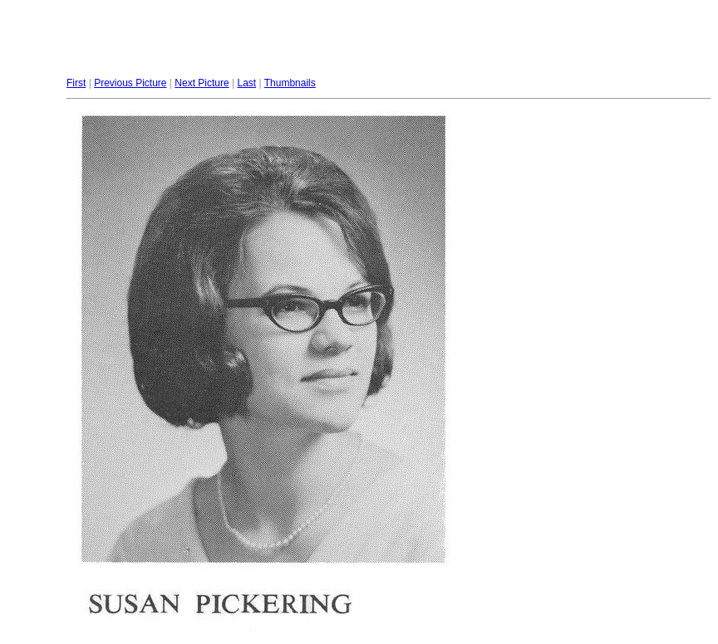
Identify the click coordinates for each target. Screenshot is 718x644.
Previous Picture (130, 83)
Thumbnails (290, 83)
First (76, 83)
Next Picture (202, 83)
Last (246, 83)
